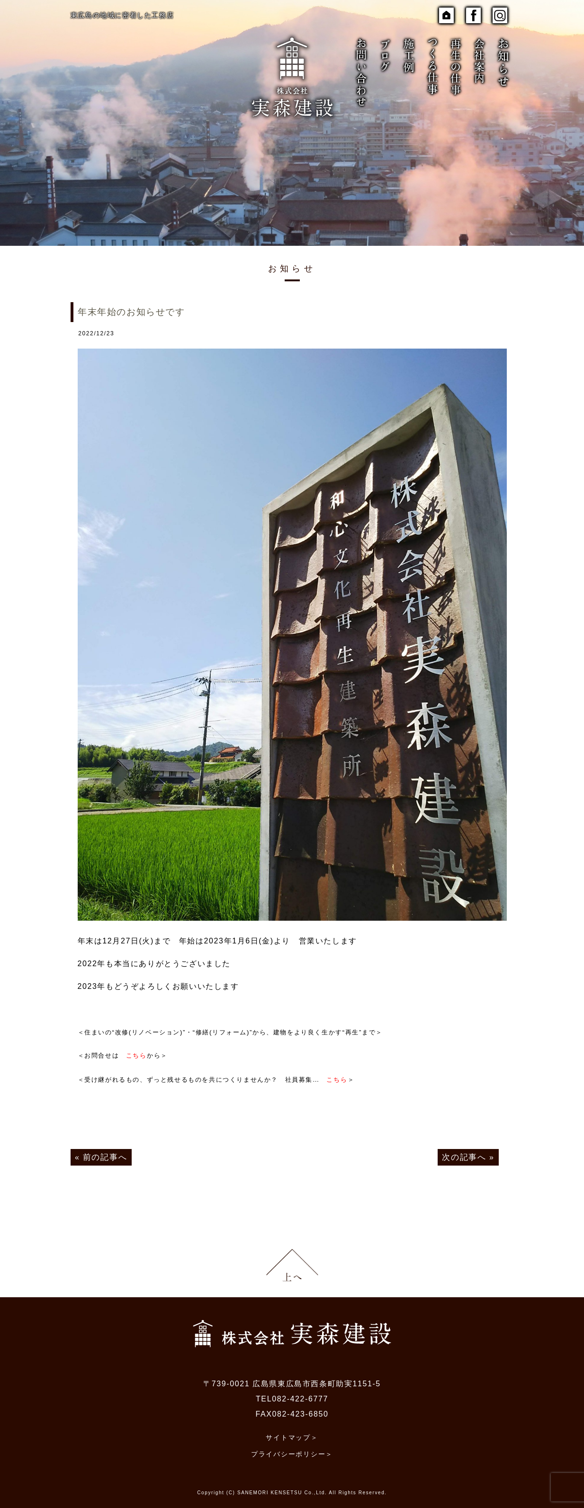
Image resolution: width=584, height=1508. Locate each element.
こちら (136, 1055)
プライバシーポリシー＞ (292, 1447)
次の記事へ (465, 1154)
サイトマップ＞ (292, 1432)
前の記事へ (104, 1154)
